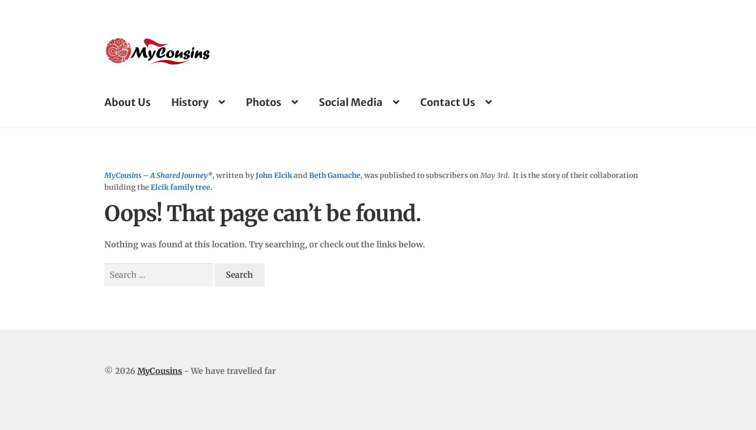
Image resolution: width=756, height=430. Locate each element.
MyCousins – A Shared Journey (156, 175)
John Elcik (274, 175)
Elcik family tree (180, 187)
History (189, 102)
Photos (263, 102)
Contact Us (447, 102)
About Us (127, 102)
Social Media (351, 102)
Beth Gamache (335, 175)
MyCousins (159, 371)
